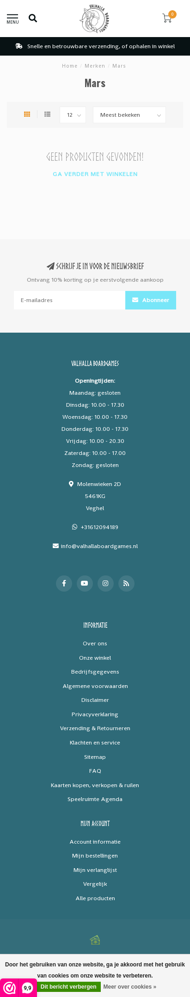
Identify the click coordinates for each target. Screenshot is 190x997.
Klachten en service (95, 742)
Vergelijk (95, 884)
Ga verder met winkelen (95, 174)
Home (70, 66)
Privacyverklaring (95, 714)
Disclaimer (95, 700)
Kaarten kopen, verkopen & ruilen (95, 785)
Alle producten (95, 898)
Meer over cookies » (129, 987)
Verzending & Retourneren (95, 728)
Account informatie (95, 842)
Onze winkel (95, 658)
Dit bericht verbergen (69, 987)
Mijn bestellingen (95, 855)
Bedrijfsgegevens (95, 671)
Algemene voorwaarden (95, 686)
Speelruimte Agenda (95, 799)
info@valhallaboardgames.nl (99, 546)
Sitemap (95, 757)
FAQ (95, 771)
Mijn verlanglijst (95, 870)
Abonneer (150, 300)
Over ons (95, 643)
